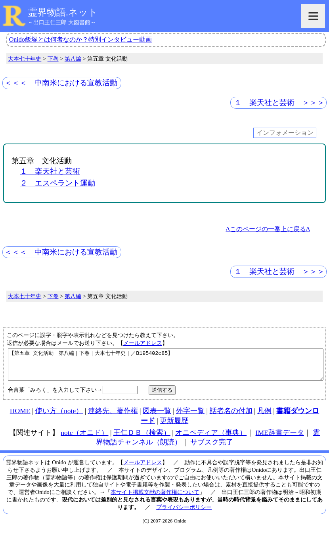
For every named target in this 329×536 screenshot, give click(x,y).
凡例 (264, 417)
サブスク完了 (211, 448)
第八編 (73, 59)
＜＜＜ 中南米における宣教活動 (60, 82)
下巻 (53, 59)
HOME (20, 417)
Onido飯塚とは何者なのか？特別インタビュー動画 (80, 39)
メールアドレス (142, 343)
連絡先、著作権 (113, 417)
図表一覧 (157, 417)
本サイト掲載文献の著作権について (155, 498)
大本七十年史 (24, 59)
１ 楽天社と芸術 (50, 171)
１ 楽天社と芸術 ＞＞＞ (279, 102)
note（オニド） (84, 438)
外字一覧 (190, 417)
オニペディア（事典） (211, 438)
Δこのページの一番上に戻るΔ (268, 229)
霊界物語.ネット (63, 12)
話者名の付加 (231, 417)
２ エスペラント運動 (57, 183)
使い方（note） (59, 417)
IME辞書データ (280, 438)
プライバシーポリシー (184, 513)
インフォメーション (285, 133)
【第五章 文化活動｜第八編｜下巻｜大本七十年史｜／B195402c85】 (165, 367)
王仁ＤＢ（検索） (141, 438)
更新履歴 (174, 427)
